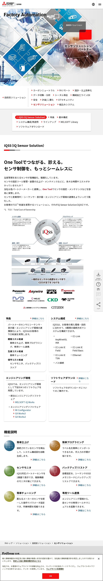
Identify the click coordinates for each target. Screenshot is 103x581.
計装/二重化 (48, 99)
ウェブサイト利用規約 (55, 569)
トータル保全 (61, 95)
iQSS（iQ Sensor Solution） (32, 117)
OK (50, 576)
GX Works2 (20, 416)
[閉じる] (99, 559)
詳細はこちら (38, 318)
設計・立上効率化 (83, 90)
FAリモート (64, 90)
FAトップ (8, 543)
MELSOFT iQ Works (24, 402)
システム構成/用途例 (29, 121)
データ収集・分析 (41, 95)
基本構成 (63, 117)
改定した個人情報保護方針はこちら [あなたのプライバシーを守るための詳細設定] (27, 561)
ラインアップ (49, 121)
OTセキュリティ (66, 99)
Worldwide (93, 4)
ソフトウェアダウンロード (31, 126)
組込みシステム (66, 104)
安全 (35, 99)
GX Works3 (20, 413)
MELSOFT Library (69, 121)
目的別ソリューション (15, 97)
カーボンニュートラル (44, 90)
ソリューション (22, 543)
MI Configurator (23, 410)
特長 (52, 117)
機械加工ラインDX (81, 95)
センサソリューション (44, 104)
